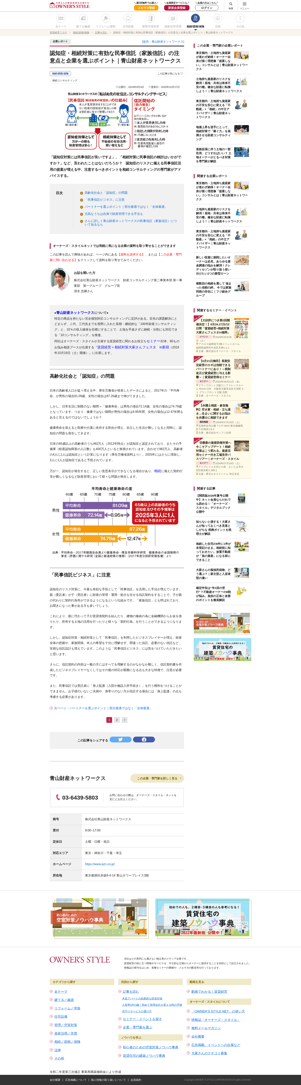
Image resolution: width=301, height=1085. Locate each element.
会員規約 (136, 1079)
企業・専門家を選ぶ (137, 1027)
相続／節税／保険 (67, 1042)
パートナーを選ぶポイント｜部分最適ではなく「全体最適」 (126, 206)
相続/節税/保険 (195, 26)
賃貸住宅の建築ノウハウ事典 (144, 1056)
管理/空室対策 (150, 26)
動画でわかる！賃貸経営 (209, 991)
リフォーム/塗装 (105, 26)
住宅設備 (128, 26)
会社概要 (197, 1036)
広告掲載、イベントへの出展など (215, 1045)
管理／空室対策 (65, 1025)
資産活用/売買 (173, 26)
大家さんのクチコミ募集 (209, 1053)
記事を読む (131, 991)
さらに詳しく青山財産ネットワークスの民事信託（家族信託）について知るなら (131, 222)
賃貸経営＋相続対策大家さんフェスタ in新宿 (133, 347)
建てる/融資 (83, 26)
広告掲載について (76, 1079)
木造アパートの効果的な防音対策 (142, 998)
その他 (240, 26)
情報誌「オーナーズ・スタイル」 (215, 1020)
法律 (217, 26)
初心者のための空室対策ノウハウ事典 (150, 1047)
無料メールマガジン (206, 1028)
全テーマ (60, 26)
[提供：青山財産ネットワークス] (163, 41)
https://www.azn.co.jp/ (100, 864)
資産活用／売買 (65, 1033)
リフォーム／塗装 (67, 1008)
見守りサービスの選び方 (137, 1011)
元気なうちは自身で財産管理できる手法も (114, 213)
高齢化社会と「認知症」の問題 (106, 192)
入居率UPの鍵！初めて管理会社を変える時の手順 (152, 1004)
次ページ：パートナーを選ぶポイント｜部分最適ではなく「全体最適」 (103, 708)
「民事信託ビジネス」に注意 (105, 199)
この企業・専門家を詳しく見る (157, 778)
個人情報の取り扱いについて (108, 1079)
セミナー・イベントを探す (142, 1019)
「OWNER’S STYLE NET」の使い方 (218, 1011)
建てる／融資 (64, 1000)
